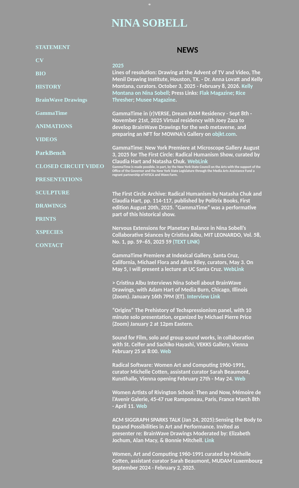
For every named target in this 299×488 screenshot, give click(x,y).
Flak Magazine (216, 93)
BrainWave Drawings (61, 100)
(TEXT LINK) (186, 241)
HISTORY (48, 86)
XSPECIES (49, 232)
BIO (41, 73)
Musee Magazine (155, 99)
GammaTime (51, 113)
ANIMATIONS (54, 126)
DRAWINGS (51, 206)
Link (209, 440)
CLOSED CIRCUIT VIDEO (70, 166)
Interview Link (203, 296)
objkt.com (224, 134)
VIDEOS (46, 139)
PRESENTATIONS (59, 179)
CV (40, 60)
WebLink (197, 161)
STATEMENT (53, 47)
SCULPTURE (53, 192)
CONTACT (49, 245)
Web (165, 351)
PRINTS (46, 219)
